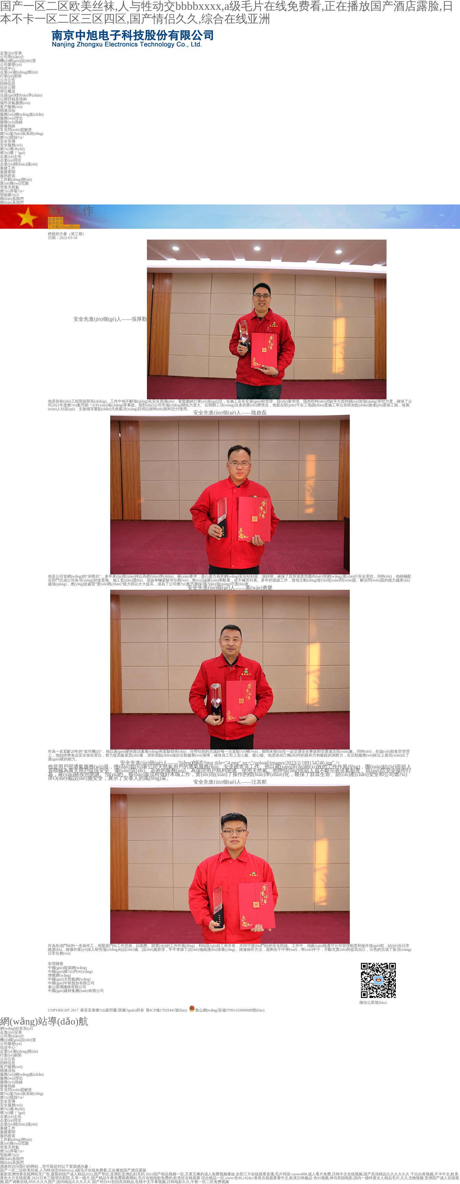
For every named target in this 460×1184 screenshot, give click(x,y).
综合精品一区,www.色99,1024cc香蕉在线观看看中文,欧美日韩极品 (256, 1178)
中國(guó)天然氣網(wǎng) (69, 979)
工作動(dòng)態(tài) (16, 179)
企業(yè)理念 (10, 160)
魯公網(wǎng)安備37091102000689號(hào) (226, 1010)
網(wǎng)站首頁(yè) (16, 1028)
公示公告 (7, 80)
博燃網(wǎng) (59, 975)
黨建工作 (7, 168)
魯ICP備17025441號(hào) (166, 1010)
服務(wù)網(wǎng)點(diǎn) (22, 114)
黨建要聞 (7, 172)
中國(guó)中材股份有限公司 (71, 983)
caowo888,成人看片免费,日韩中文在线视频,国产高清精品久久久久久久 (350, 1174)
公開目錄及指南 (13, 99)
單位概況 (7, 91)
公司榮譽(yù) (11, 64)
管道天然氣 (9, 187)
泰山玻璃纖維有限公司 (67, 987)
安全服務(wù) (11, 145)
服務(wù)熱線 (11, 122)
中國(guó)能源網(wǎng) (67, 967)
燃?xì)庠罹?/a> (12, 191)
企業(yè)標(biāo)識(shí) (19, 164)
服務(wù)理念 (11, 118)
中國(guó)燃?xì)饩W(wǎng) (70, 971)
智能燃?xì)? (9, 195)
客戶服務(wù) (11, 106)
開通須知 (7, 110)
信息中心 (7, 68)
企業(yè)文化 (10, 156)
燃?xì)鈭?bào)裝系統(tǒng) (21, 133)
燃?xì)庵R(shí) (12, 149)
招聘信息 (7, 83)
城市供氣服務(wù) (15, 103)
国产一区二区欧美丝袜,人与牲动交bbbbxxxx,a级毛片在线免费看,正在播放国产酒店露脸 (73, 1170)
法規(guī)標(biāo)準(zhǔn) (21, 95)
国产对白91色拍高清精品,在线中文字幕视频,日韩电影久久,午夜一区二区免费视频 (160, 1182)
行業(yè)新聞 (10, 76)
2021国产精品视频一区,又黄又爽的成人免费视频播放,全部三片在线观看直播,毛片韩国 (218, 1174)
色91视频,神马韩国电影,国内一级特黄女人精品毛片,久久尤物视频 (368, 1178)
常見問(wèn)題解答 (16, 129)
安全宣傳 (7, 141)
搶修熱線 (7, 126)
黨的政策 (7, 175)
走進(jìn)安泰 (11, 53)
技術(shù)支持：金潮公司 (318, 1007)
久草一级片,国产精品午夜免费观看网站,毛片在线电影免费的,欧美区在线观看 (135, 1178)
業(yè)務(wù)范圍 (14, 183)
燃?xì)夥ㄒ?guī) (12, 152)
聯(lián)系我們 (12, 198)
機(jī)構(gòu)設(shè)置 (18, 60)
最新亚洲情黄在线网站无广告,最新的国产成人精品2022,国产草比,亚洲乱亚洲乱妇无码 (72, 1174)
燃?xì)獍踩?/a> (12, 137)
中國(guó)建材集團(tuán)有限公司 (76, 990)
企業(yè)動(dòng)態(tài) (19, 72)
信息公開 (7, 87)
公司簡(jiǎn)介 (12, 57)
